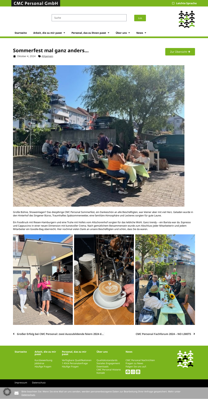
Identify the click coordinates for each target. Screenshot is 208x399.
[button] (7, 392)
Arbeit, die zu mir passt (49, 33)
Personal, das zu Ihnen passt (90, 33)
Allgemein (47, 56)
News (141, 33)
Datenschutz (28, 394)
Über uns (123, 33)
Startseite (21, 32)
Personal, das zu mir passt (74, 353)
